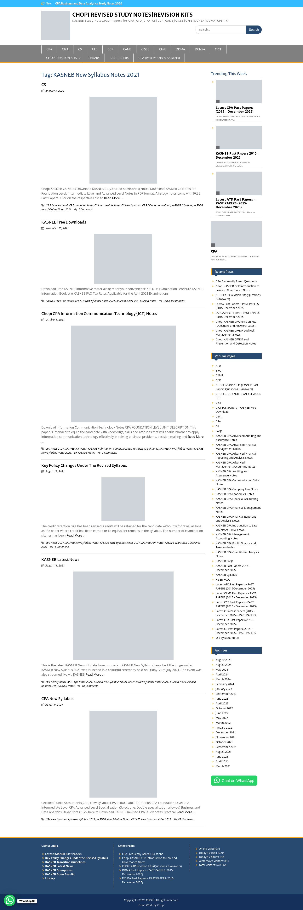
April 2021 (222, 761)
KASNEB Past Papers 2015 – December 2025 (237, 155)
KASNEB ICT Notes (76, 448)
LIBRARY (94, 58)
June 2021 (222, 756)
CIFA (65, 49)
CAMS (127, 49)
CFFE (162, 49)
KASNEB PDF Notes (152, 542)
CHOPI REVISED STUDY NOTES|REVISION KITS (132, 14)
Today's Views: (208, 853)
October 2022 (224, 708)
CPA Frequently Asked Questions (236, 281)
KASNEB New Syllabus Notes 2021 (95, 301)
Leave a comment (174, 301)
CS (80, 49)
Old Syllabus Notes (227, 638)
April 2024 (222, 674)
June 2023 (222, 698)
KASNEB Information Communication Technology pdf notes (123, 448)
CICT (218, 49)
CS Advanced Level (57, 205)
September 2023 (226, 694)
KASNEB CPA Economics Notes (235, 494)
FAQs (219, 431)
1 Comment (85, 209)
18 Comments (90, 686)
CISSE (145, 49)
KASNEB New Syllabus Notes (176, 448)
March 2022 (223, 723)
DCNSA (200, 49)
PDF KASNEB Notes (145, 301)
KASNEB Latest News (60, 559)
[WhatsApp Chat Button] (9, 900)
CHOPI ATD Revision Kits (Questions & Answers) (152, 866)
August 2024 (224, 665)
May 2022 (222, 718)
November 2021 (226, 737)
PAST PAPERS (119, 58)
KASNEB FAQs (224, 561)
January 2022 (224, 727)
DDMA (180, 49)
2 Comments (109, 452)
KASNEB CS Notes (182, 205)
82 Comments (186, 819)
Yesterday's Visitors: (211, 861)
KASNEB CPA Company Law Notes (237, 489)
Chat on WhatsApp (238, 780)
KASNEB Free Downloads (63, 222)
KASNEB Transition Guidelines (65, 862)
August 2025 (224, 660)
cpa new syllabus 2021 (59, 682)
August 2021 (224, 752)
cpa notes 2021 (55, 448)
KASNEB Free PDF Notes (60, 301)
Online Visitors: (208, 848)
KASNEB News (125, 301)
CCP (110, 49)
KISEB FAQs (223, 579)
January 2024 (224, 689)
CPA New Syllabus (57, 698)
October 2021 (224, 742)
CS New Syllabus (131, 205)
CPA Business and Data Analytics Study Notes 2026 (88, 3)
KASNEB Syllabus (226, 575)
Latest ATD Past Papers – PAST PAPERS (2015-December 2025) (235, 203)
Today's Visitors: (209, 857)
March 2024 (223, 679)
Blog (218, 370)
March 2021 (223, 766)
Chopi (160, 905)
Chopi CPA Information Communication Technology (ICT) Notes (99, 313)
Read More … (113, 198)
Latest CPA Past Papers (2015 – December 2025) (235, 109)
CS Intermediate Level (107, 205)
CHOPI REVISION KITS (61, 58)
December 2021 (226, 732)
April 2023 (222, 703)
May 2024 (222, 669)
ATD (95, 49)
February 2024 (225, 684)
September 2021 (226, 747)
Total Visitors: (207, 865)
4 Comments (62, 547)
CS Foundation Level (81, 205)
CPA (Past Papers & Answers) (159, 58)
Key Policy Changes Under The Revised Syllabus (84, 465)
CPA (49, 49)
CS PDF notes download (156, 205)
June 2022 (222, 713)
